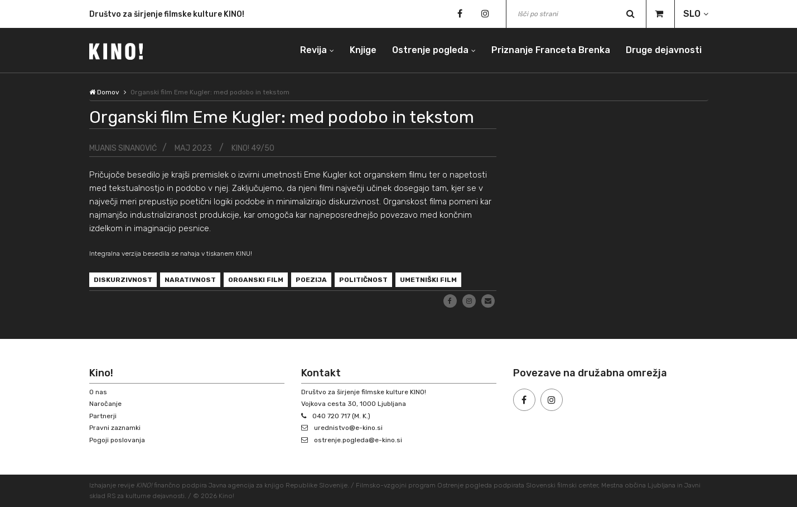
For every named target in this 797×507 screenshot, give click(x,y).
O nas (98, 392)
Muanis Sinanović (123, 148)
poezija (311, 280)
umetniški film (428, 280)
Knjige (363, 50)
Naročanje (105, 404)
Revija (313, 50)
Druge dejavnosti (664, 50)
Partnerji (103, 416)
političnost (363, 280)
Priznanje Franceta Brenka (550, 50)
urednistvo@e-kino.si (348, 428)
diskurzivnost (123, 280)
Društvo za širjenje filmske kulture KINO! (166, 16)
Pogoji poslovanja (117, 440)
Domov (104, 92)
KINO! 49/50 (252, 148)
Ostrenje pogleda (430, 50)
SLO (692, 13)
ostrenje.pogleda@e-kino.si (358, 440)
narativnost (190, 280)
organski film (255, 280)
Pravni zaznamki (115, 428)
